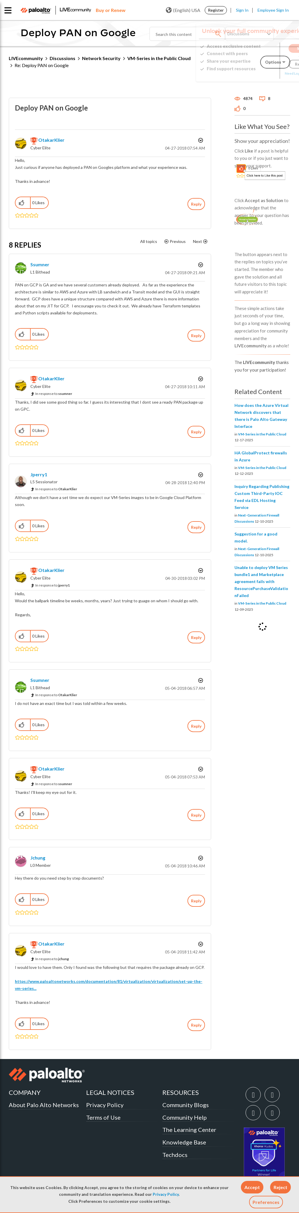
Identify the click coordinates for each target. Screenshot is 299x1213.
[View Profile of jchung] (37, 858)
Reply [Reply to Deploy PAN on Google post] (196, 204)
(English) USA (183, 10)
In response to (53, 393)
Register (216, 10)
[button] (252, 1187)
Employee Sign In (273, 10)
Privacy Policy (166, 1194)
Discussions (62, 58)
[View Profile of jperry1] (38, 474)
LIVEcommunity (26, 58)
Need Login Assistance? (264, 73)
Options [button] (200, 140)
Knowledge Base (184, 1142)
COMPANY (25, 1092)
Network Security (101, 58)
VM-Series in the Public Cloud (262, 434)
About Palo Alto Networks (44, 1104)
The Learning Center (189, 1129)
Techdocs (174, 1154)
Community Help (184, 1117)
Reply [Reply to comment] (196, 335)
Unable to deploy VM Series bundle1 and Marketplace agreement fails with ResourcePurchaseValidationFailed (261, 581)
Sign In (242, 10)
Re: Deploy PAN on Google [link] (42, 65)
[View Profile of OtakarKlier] (51, 140)
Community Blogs (185, 1104)
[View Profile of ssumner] (39, 264)
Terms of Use (103, 1117)
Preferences (266, 1202)
